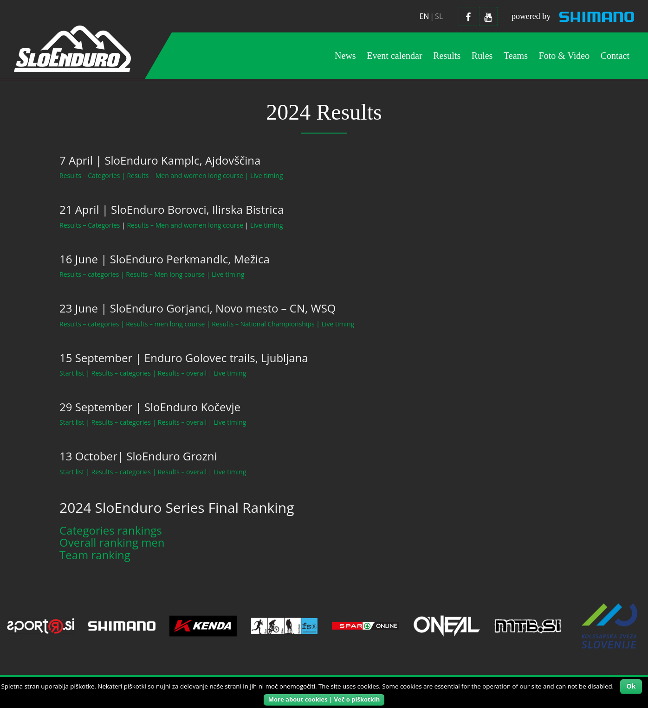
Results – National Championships (263, 323)
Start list (71, 373)
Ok (631, 686)
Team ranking (94, 554)
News (345, 56)
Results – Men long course (165, 274)
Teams (516, 56)
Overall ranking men (112, 542)
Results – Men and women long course (185, 175)
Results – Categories (89, 175)
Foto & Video (564, 56)
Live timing (266, 175)
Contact (615, 56)
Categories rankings (110, 530)
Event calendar (394, 56)
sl (439, 16)
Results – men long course (165, 323)
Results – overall (182, 373)
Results (446, 56)
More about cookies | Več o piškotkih (324, 699)
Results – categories (89, 274)
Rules (482, 56)
